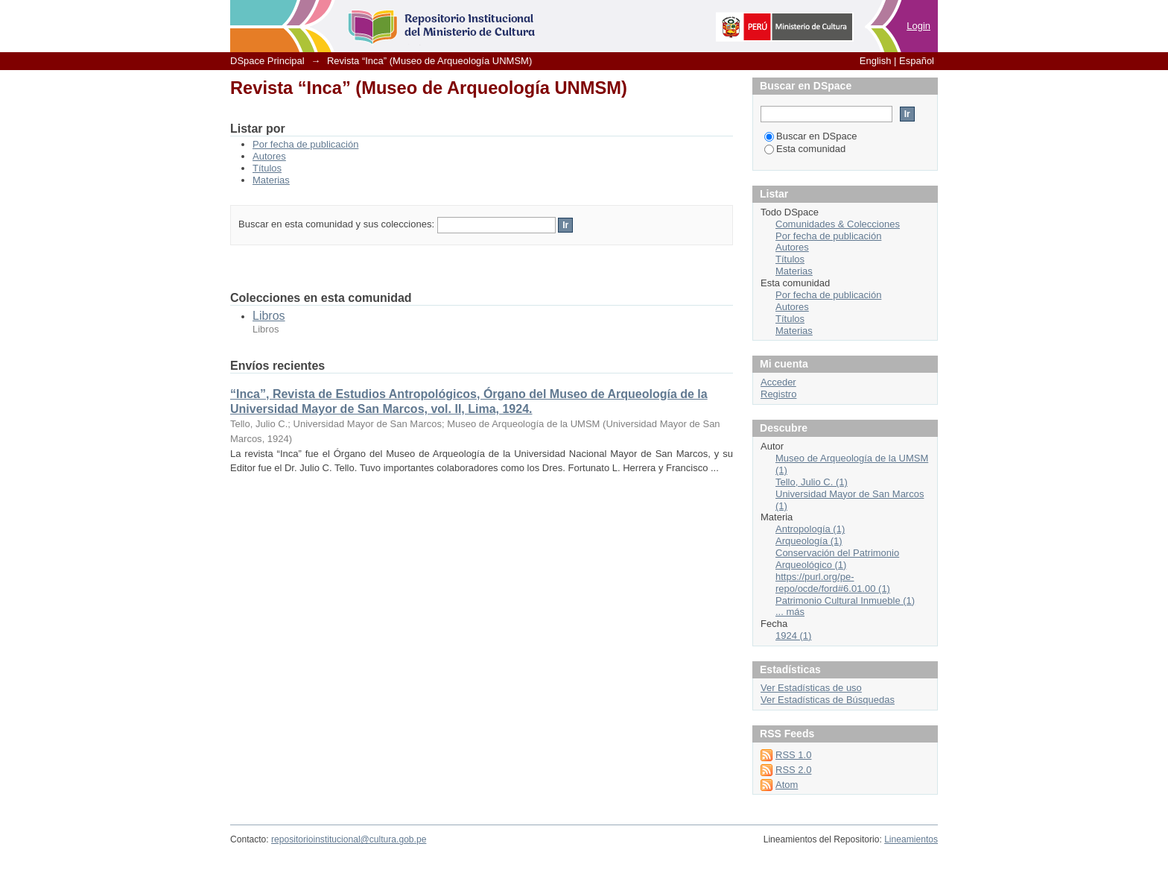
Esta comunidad (804, 148)
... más (789, 611)
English (876, 60)
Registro (778, 394)
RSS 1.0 (793, 754)
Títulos (267, 168)
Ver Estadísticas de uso (811, 687)
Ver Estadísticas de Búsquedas (828, 699)
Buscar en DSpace (810, 136)
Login (918, 25)
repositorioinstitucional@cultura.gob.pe (348, 839)
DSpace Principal (267, 60)
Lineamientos (911, 839)
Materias (271, 180)
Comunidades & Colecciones (837, 224)
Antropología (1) (810, 529)
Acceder (778, 382)
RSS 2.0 (793, 769)
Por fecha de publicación (305, 144)
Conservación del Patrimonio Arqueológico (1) (837, 558)
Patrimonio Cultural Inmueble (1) (845, 600)
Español (916, 60)
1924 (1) (793, 635)
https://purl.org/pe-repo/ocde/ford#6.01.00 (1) (832, 582)
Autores (269, 156)
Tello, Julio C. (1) (811, 482)
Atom (786, 784)
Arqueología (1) (808, 540)
